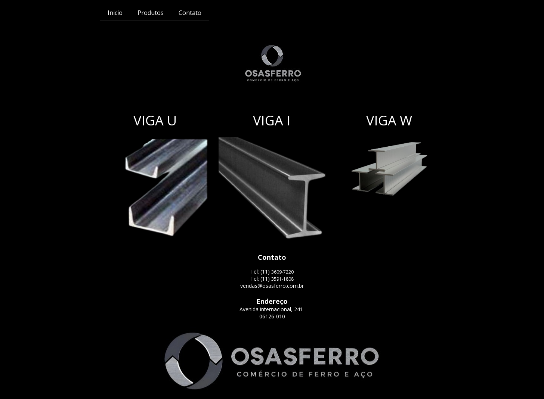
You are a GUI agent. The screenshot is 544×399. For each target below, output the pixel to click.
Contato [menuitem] (190, 13)
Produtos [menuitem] (150, 13)
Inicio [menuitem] (115, 13)
